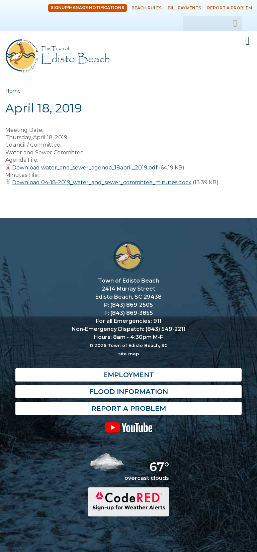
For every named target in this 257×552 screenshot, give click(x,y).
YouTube (128, 427)
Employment (128, 375)
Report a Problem (229, 7)
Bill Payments (184, 7)
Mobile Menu (247, 41)
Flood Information (128, 392)
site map (128, 353)
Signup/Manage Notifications (87, 7)
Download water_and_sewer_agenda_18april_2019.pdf (85, 167)
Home (13, 91)
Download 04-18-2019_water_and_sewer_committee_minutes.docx (101, 182)
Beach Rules (147, 7)
